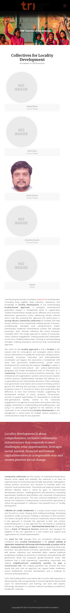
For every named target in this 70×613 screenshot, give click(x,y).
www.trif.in (41, 300)
